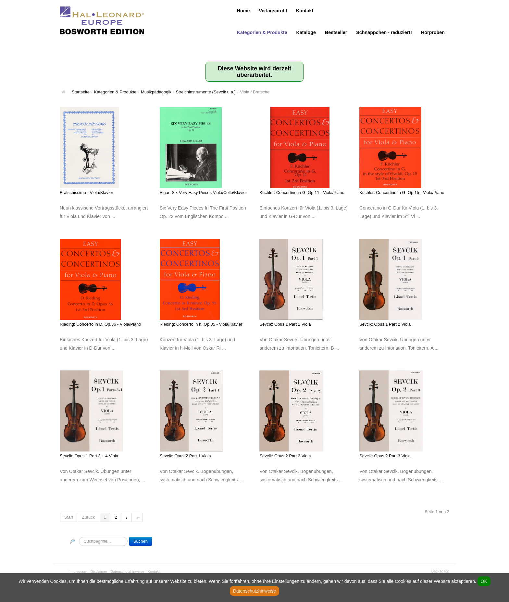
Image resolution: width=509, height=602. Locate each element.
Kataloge (306, 32)
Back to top (440, 571)
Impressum (78, 571)
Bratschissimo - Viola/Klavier (86, 192)
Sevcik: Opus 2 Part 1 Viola (185, 455)
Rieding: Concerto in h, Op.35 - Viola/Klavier (201, 324)
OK (484, 581)
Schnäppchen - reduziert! (384, 32)
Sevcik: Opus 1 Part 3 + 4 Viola (89, 455)
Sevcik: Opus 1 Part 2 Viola (385, 324)
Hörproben (433, 32)
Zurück (88, 517)
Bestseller (336, 32)
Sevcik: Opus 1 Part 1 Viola (285, 324)
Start (68, 517)
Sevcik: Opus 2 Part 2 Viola (285, 455)
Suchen (140, 541)
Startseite (81, 92)
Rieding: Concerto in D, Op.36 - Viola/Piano (100, 324)
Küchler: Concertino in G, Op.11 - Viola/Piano (301, 192)
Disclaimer (99, 571)
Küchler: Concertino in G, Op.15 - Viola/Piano (401, 192)
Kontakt (304, 10)
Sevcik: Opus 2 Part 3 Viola (385, 455)
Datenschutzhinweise (127, 571)
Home (243, 10)
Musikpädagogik (156, 92)
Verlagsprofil (273, 10)
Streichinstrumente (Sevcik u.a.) (206, 92)
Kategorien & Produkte (262, 32)
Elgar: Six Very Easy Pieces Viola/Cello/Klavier (203, 192)
